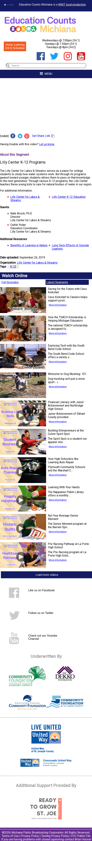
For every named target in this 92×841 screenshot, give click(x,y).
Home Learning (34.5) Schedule (15, 46)
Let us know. (47, 144)
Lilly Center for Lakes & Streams (37, 262)
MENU (46, 73)
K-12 (13, 266)
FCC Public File (80, 836)
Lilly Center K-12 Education (69, 197)
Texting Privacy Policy (55, 836)
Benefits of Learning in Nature (29, 245)
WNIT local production (72, 4)
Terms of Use (10, 836)
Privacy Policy (30, 836)
